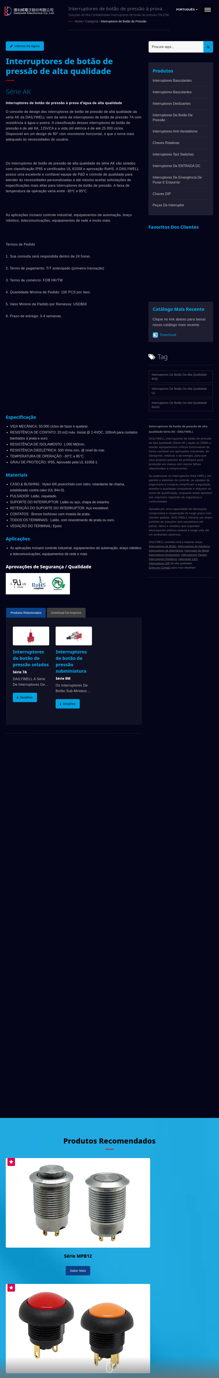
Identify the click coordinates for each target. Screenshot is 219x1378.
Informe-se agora (25, 46)
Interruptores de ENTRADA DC (176, 165)
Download (164, 335)
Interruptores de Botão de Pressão (123, 21)
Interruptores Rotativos (163, 558)
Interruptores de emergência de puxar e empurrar (177, 179)
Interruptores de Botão (162, 546)
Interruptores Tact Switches (173, 154)
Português (187, 9)
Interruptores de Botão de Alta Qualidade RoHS (179, 405)
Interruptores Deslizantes (172, 103)
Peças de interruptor (168, 205)
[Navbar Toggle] (207, 10)
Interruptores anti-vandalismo (175, 131)
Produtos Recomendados (109, 1140)
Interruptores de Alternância (166, 550)
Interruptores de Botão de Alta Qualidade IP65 (179, 376)
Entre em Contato (160, 567)
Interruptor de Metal (197, 550)
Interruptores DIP (159, 563)
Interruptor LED (187, 558)
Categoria (91, 21)
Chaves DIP (162, 193)
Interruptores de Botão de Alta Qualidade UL (179, 390)
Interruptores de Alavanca (194, 546)
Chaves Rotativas (166, 142)
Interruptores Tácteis (194, 554)
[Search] (176, 46)
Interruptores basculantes (172, 80)
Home (79, 21)
